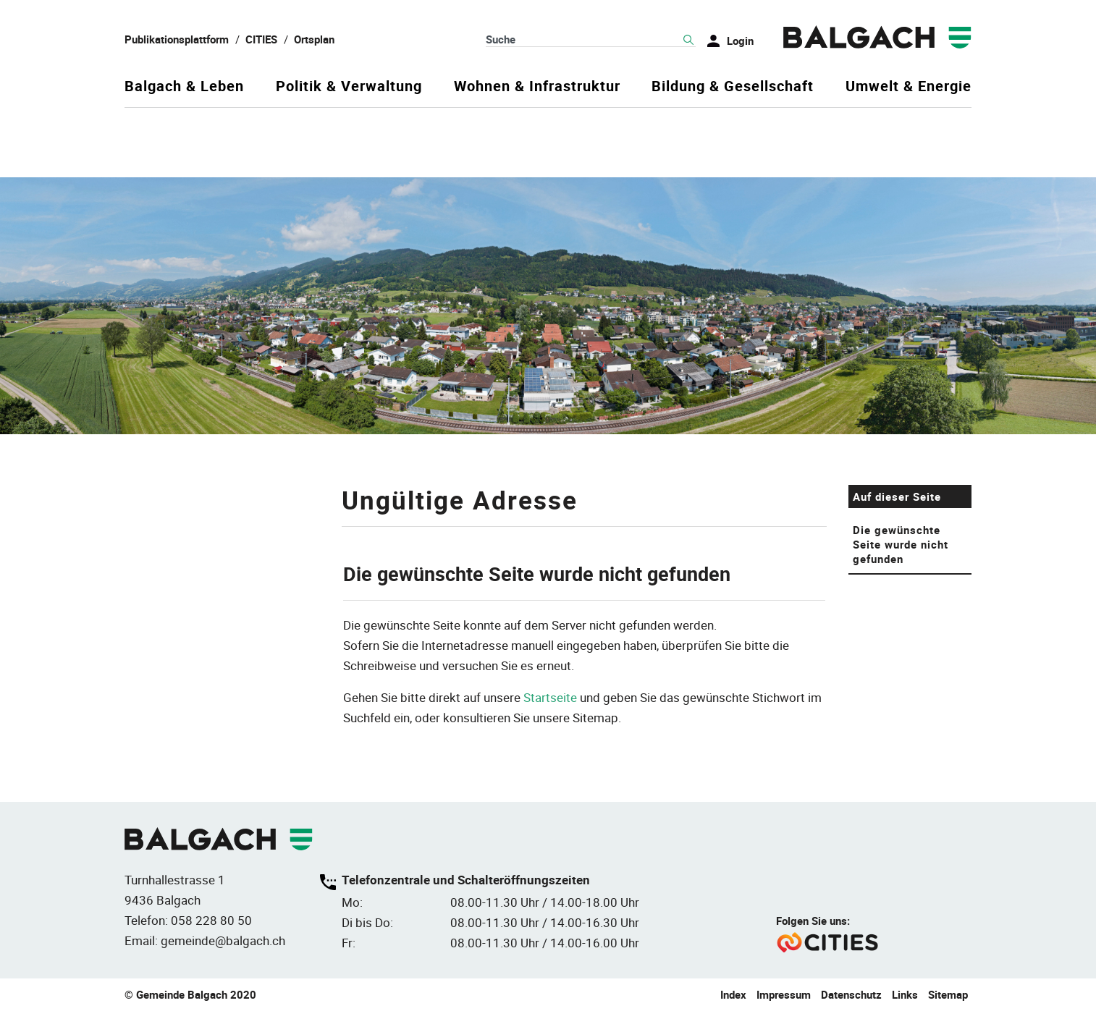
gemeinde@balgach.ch (223, 940)
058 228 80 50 (211, 920)
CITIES (261, 39)
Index (733, 994)
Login (740, 40)
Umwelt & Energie (908, 86)
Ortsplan (314, 39)
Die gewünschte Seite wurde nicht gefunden (900, 544)
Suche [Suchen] (688, 40)
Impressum (783, 994)
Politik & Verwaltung (349, 86)
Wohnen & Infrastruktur (537, 86)
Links (905, 994)
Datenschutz (851, 994)
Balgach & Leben (184, 86)
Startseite (550, 697)
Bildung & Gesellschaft (733, 86)
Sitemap (948, 994)
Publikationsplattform (177, 39)
